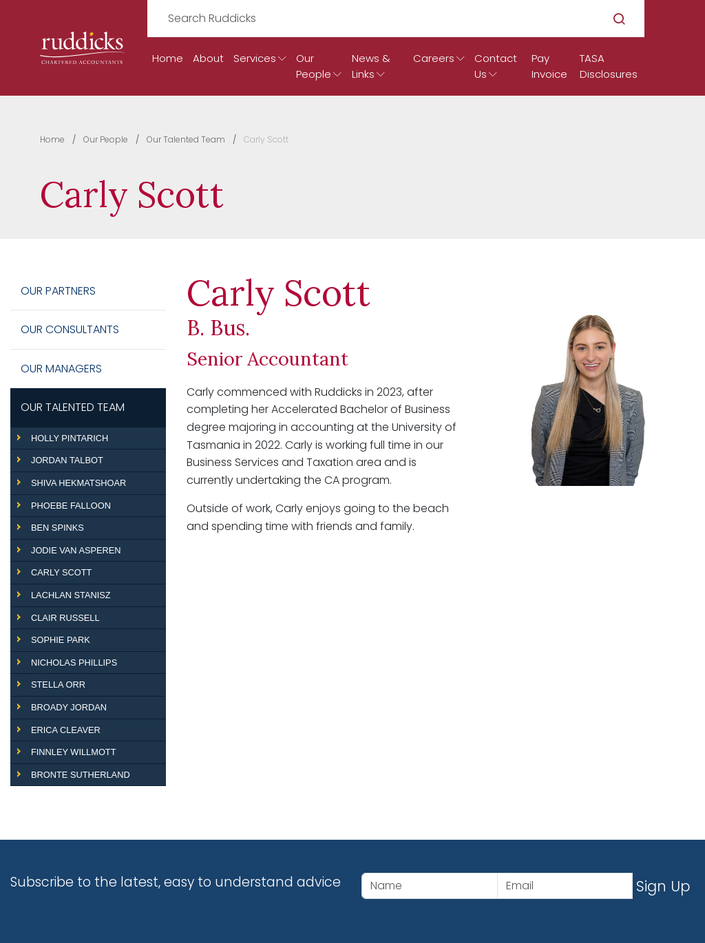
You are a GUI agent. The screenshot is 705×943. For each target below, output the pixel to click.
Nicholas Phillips (74, 662)
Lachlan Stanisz (71, 595)
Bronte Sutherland (80, 775)
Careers (433, 58)
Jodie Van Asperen (76, 550)
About (208, 58)
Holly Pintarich (69, 438)
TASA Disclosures (609, 66)
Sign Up (663, 886)
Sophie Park (60, 640)
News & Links (371, 66)
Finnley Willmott (73, 752)
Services (254, 58)
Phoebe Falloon (71, 505)
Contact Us (495, 66)
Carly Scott (61, 572)
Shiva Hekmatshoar (78, 483)
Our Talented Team (73, 407)
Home (167, 58)
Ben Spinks (57, 527)
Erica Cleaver (66, 730)
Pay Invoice (549, 66)
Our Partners (58, 291)
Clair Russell (65, 618)
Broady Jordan (69, 707)
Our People (313, 66)
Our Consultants (70, 329)
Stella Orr (58, 684)
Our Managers (61, 369)
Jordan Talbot (67, 460)
